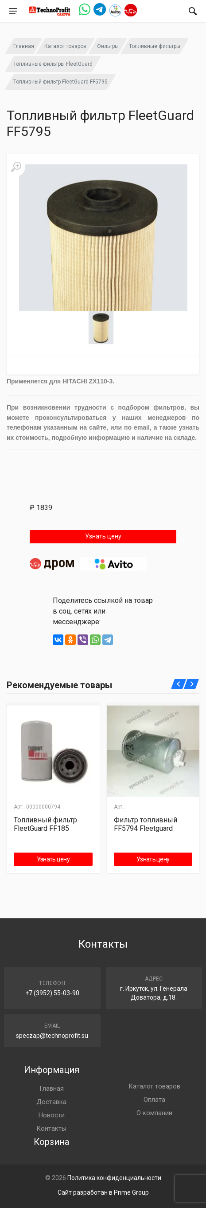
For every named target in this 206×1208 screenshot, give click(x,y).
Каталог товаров (65, 46)
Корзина (51, 1141)
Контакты (51, 1128)
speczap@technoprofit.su (52, 1035)
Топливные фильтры (154, 46)
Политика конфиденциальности (114, 1177)
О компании (154, 1113)
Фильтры (108, 46)
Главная (23, 46)
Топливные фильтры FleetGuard (53, 64)
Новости (52, 1115)
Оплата (154, 1100)
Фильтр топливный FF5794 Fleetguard (145, 824)
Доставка (51, 1102)
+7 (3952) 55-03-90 (52, 993)
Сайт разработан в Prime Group (103, 1192)
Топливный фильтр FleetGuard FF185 (45, 824)
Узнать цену (103, 536)
